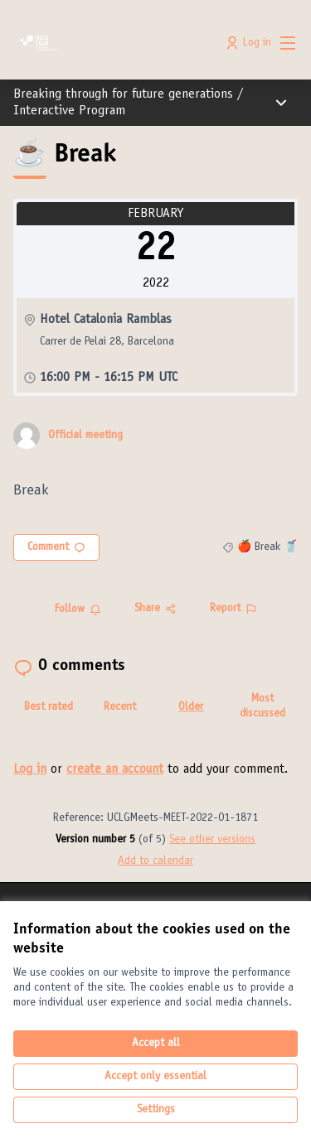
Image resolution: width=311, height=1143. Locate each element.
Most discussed (262, 706)
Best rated (48, 707)
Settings (156, 1110)
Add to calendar (155, 861)
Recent (120, 707)
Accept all (156, 1043)
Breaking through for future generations (123, 94)
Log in (29, 769)
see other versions (212, 840)
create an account (114, 769)
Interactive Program (69, 111)
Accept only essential (155, 1077)
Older (190, 707)
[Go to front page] (118, 43)
